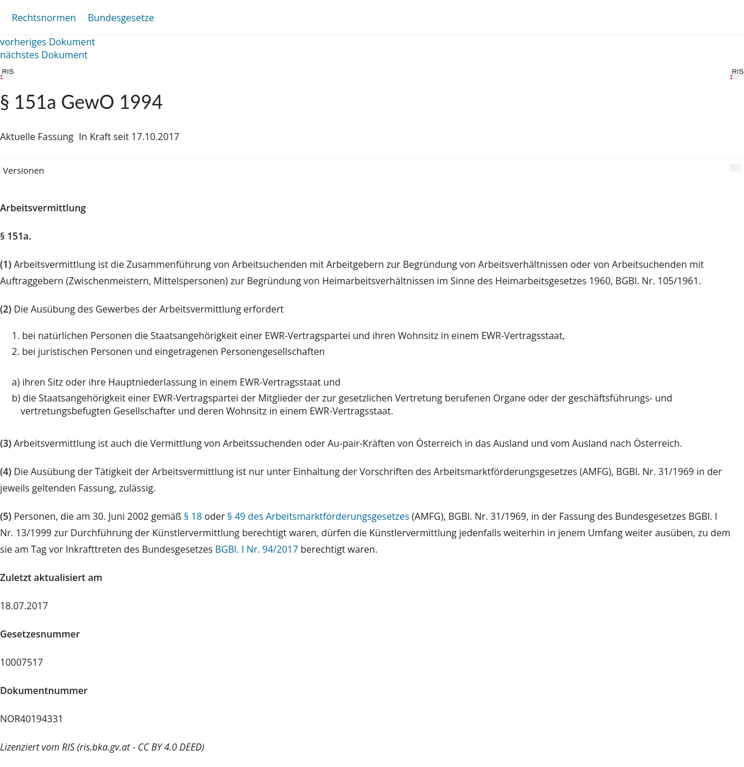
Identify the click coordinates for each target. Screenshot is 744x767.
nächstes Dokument (44, 54)
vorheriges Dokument (47, 41)
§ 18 (193, 516)
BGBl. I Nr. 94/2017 (256, 549)
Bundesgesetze (121, 17)
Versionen (23, 170)
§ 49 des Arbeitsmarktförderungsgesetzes (318, 516)
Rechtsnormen (44, 17)
